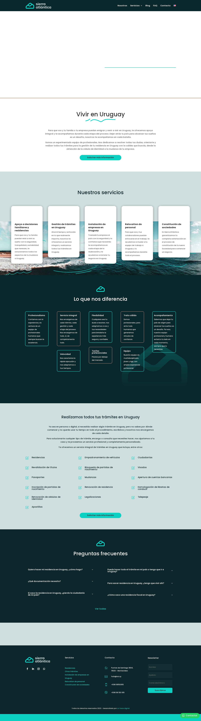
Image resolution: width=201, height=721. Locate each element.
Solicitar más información (100, 157)
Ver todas (100, 608)
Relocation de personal (133, 226)
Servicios (135, 6)
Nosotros (122, 6)
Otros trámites (71, 671)
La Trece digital (123, 708)
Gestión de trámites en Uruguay (63, 226)
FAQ (155, 6)
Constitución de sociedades (171, 226)
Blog (147, 6)
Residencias (70, 668)
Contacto (165, 6)
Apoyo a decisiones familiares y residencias (26, 227)
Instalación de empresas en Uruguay (97, 227)
